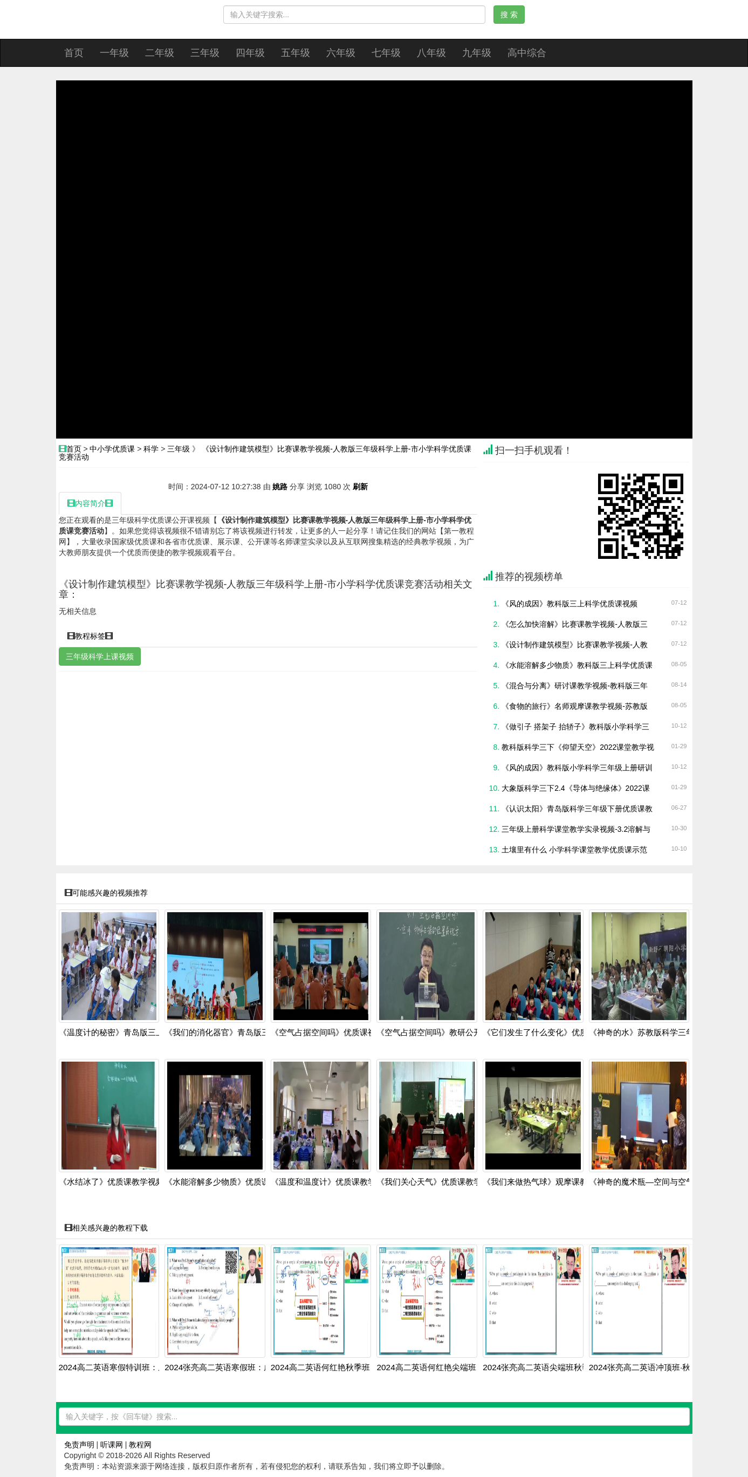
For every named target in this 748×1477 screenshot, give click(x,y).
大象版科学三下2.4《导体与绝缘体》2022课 (576, 788)
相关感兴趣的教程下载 (106, 1227)
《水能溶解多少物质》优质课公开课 (229, 1182)
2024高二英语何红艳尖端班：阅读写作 (446, 1367)
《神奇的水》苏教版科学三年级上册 (653, 1032)
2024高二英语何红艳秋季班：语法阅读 (340, 1367)
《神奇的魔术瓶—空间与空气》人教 (653, 1182)
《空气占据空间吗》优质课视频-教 (333, 1032)
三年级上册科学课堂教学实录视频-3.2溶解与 (576, 829)
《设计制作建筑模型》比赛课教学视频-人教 (575, 644)
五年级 (295, 52)
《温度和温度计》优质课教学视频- (333, 1182)
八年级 (431, 52)
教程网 (140, 1444)
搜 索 (509, 14)
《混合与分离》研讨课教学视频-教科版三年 (575, 685)
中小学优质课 (112, 449)
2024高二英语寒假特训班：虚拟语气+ (127, 1367)
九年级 (476, 52)
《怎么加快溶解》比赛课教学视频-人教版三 (575, 624)
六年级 (340, 52)
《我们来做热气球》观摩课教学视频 (547, 1182)
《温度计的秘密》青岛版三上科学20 (124, 1032)
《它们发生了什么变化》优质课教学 (547, 1032)
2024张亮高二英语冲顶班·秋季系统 (652, 1367)
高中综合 (526, 52)
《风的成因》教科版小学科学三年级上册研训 (577, 767)
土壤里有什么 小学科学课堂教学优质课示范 (574, 849)
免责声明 (79, 1444)
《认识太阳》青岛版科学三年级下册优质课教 (577, 808)
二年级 (159, 52)
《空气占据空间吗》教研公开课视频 (441, 1032)
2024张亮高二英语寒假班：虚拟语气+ (232, 1367)
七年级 (386, 52)
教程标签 (90, 636)
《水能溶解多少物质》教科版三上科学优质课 (577, 665)
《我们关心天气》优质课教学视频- (438, 1182)
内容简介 (90, 503)
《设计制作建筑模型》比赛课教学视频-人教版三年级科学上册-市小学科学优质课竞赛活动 (265, 453)
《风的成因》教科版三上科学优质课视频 (569, 603)
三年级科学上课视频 (100, 656)
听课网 (111, 1444)
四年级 (250, 52)
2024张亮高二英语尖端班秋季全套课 (548, 1367)
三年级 (204, 52)
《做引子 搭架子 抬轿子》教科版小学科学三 (575, 726)
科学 (151, 449)
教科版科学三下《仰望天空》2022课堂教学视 (578, 747)
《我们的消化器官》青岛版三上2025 (230, 1032)
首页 (74, 52)
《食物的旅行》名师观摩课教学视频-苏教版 (575, 706)
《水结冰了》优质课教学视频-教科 (121, 1182)
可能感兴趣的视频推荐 (106, 892)
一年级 (114, 52)
